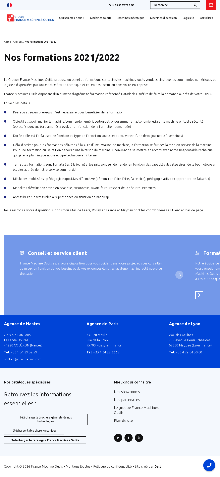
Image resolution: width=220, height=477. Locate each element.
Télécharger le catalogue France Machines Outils (45, 440)
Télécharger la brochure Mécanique (34, 430)
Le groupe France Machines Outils (136, 410)
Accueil (8, 41)
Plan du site (123, 420)
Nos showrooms (121, 5)
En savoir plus (200, 295)
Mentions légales (78, 466)
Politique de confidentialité (112, 466)
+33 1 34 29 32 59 (20, 352)
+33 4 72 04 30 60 (185, 352)
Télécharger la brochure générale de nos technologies (46, 419)
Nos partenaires (127, 400)
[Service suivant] (179, 275)
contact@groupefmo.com (22, 359)
